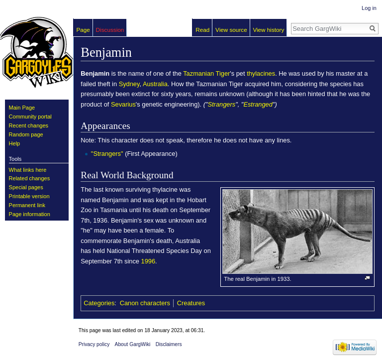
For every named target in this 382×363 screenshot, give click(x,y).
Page (83, 29)
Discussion (110, 29)
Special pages (26, 187)
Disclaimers (169, 344)
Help (14, 143)
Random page (26, 134)
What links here (28, 170)
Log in (369, 8)
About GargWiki (133, 344)
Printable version (29, 196)
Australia (155, 84)
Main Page (22, 108)
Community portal (30, 117)
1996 (148, 261)
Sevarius (123, 104)
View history (268, 29)
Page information (29, 214)
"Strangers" (107, 153)
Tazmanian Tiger (206, 73)
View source (231, 29)
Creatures (191, 303)
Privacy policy (94, 344)
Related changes (29, 178)
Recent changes (29, 125)
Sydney (129, 84)
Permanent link (27, 205)
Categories (99, 303)
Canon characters (145, 303)
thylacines (261, 73)
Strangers (222, 104)
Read (202, 29)
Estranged (257, 104)
